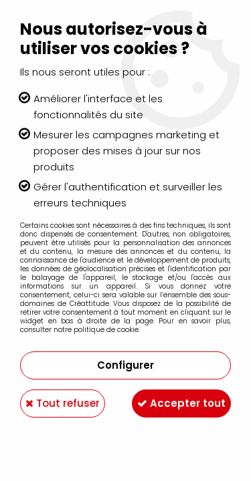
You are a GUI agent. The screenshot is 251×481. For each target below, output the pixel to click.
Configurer (125, 365)
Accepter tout (181, 403)
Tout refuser (62, 403)
